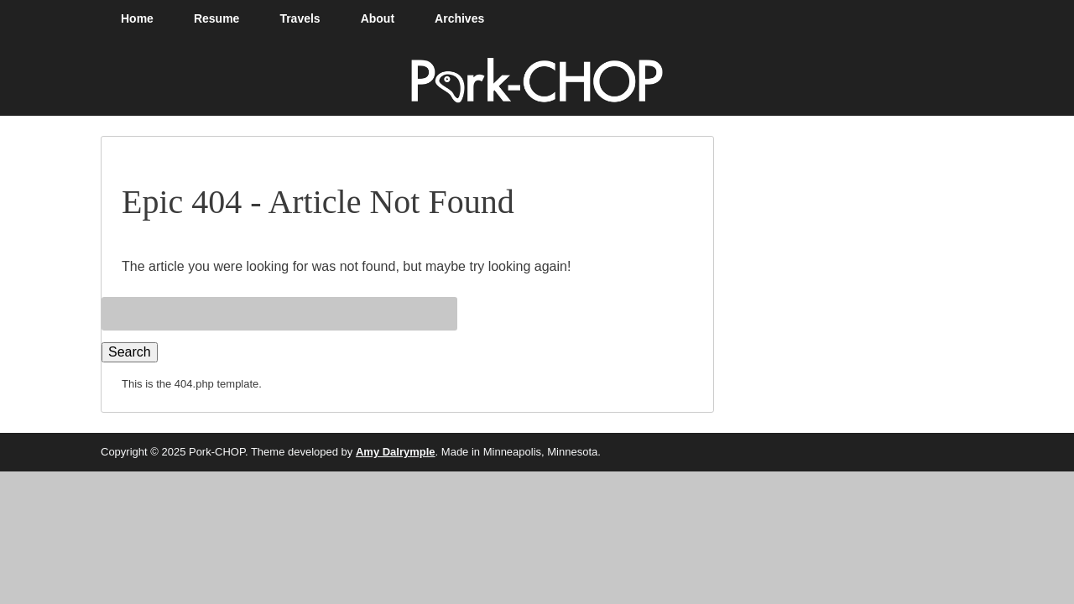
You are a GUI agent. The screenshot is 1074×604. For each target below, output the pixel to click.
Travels (299, 18)
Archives (459, 18)
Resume (216, 18)
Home (137, 18)
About (377, 18)
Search (129, 352)
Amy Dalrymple (395, 451)
